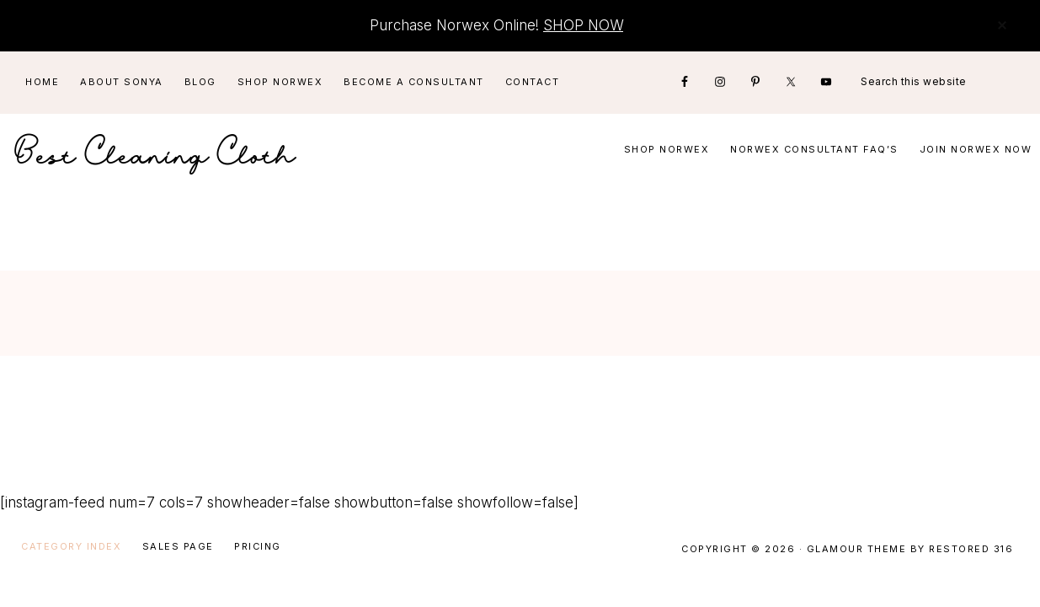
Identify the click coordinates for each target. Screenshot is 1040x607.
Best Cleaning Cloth (156, 150)
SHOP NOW (583, 25)
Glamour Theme (857, 549)
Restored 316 (971, 549)
